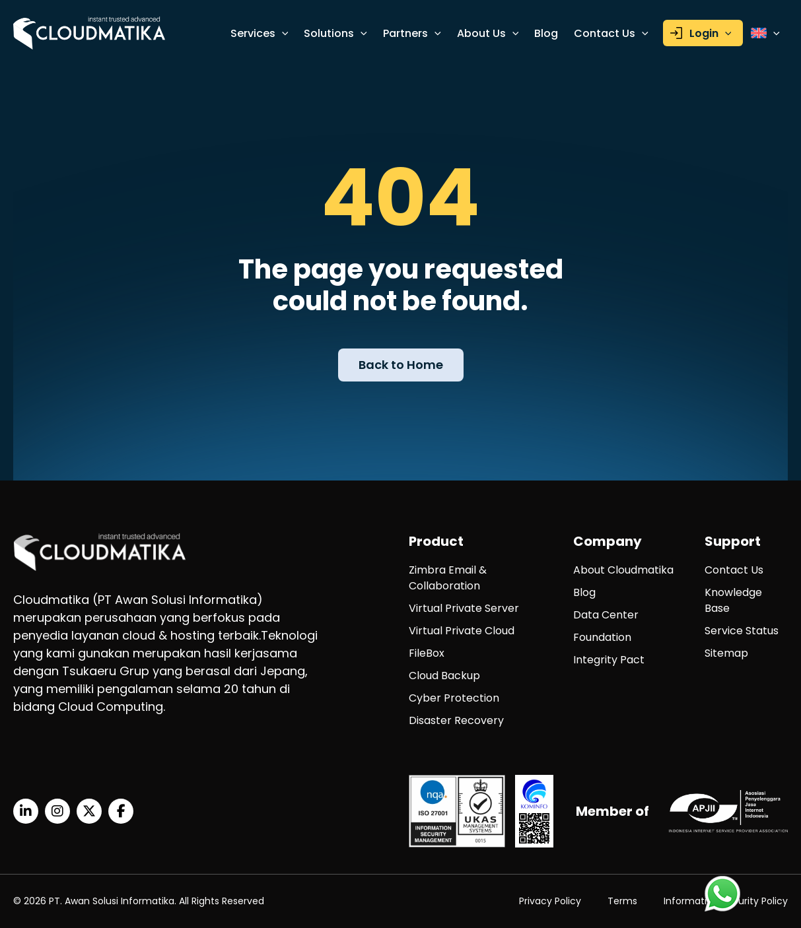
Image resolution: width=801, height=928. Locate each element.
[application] (282, 33)
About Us (488, 33)
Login (710, 33)
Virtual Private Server (464, 608)
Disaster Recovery (456, 720)
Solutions (335, 33)
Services (259, 33)
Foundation (602, 637)
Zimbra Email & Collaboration (448, 577)
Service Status (742, 630)
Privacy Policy (550, 901)
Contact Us (611, 33)
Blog (546, 33)
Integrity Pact (608, 659)
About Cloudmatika (623, 570)
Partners (412, 33)
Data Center (606, 614)
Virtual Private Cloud (461, 630)
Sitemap (726, 653)
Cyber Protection (454, 698)
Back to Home (401, 364)
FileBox (426, 653)
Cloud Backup (444, 675)
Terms (622, 901)
